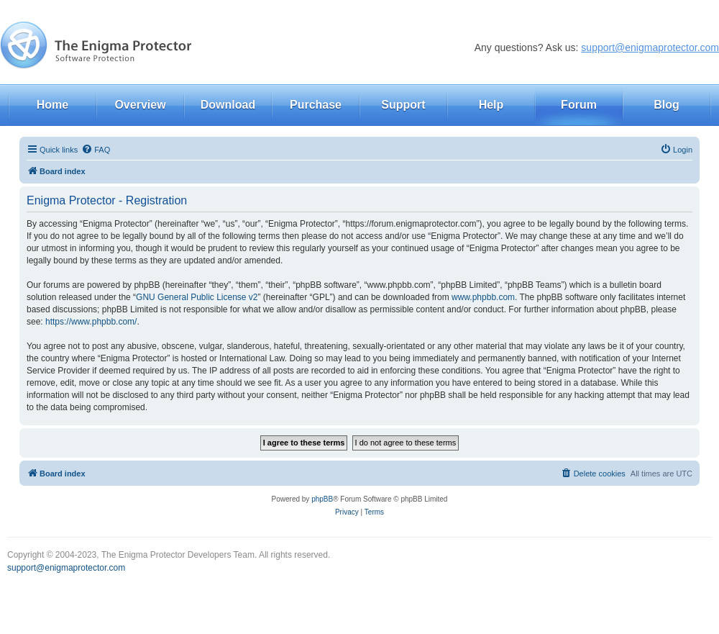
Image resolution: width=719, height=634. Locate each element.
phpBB (322, 499)
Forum (579, 105)
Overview (139, 105)
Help (491, 105)
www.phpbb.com (483, 297)
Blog (666, 105)
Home (52, 105)
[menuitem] (95, 149)
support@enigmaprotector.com (650, 47)
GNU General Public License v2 (196, 297)
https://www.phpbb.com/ (91, 322)
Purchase (316, 105)
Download (228, 105)
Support (403, 105)
